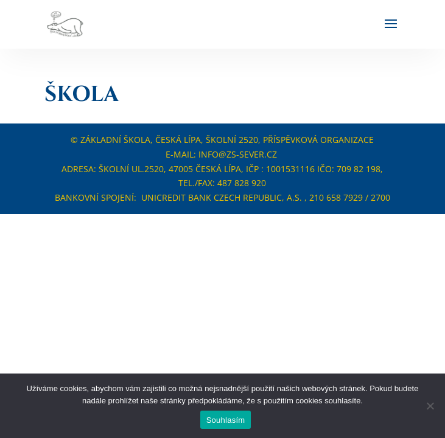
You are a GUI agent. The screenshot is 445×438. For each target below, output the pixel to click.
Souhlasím (225, 420)
